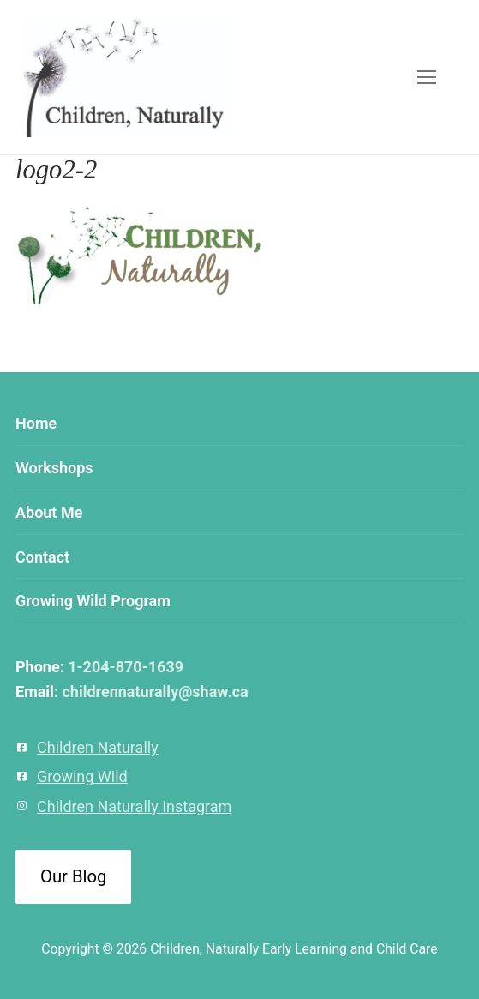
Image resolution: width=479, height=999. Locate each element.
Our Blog (73, 876)
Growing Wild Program (93, 601)
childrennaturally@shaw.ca (155, 692)
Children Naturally (98, 747)
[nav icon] (426, 77)
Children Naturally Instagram (134, 806)
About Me (48, 512)
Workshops (54, 468)
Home (36, 423)
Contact (42, 557)
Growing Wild (82, 776)
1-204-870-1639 (125, 667)
